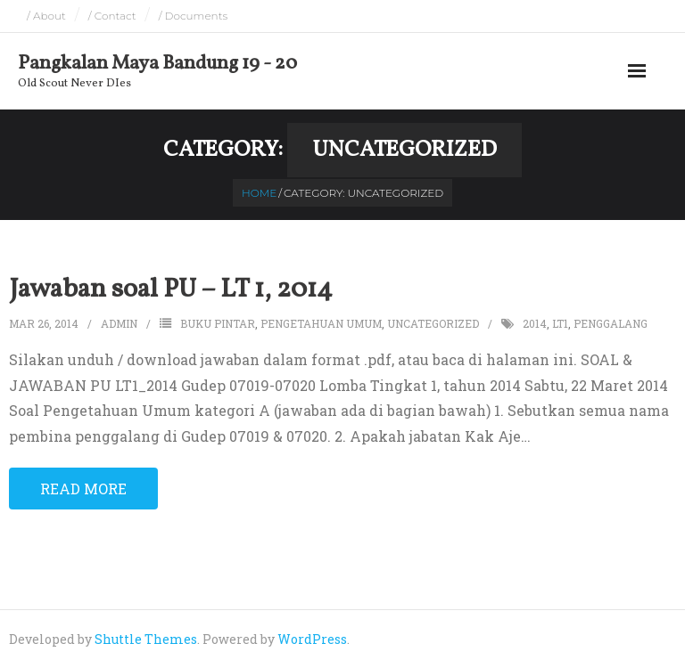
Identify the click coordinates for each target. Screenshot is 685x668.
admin (119, 323)
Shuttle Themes (146, 639)
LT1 (560, 323)
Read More (83, 488)
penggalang (611, 323)
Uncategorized (433, 323)
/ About (46, 15)
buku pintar (217, 323)
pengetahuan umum (321, 323)
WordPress (312, 639)
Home (259, 193)
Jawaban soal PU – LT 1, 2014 (171, 289)
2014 (535, 323)
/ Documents (193, 15)
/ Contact (112, 15)
